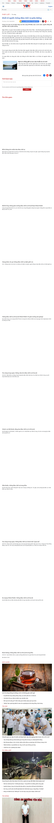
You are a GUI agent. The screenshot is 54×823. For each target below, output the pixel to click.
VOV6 (36, 1)
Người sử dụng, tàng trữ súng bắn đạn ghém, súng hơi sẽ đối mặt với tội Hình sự (23, 786)
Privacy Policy (21, 87)
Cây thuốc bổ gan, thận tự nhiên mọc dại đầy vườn (16, 698)
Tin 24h (4, 706)
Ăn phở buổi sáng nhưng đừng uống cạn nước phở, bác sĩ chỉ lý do (20, 695)
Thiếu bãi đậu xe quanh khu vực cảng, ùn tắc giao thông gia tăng (20, 745)
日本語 (28, 3)
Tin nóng (14, 14)
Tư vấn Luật (6, 750)
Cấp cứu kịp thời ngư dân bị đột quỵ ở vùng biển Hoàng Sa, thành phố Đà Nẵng (23, 739)
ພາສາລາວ (42, 3)
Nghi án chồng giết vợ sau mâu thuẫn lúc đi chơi (32, 61)
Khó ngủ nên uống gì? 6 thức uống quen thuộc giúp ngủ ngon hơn (20, 700)
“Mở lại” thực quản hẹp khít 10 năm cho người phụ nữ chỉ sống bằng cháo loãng (23, 703)
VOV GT (42, 1)
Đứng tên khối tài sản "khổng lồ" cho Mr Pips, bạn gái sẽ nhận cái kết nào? (22, 791)
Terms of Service (28, 87)
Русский (48, 3)
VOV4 (25, 1)
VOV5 (31, 1)
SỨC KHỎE (6, 662)
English (50, 6)
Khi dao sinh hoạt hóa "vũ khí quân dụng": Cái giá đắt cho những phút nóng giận (24, 783)
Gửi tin (27, 89)
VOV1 (9, 1)
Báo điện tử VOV (6, 657)
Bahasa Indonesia (21, 3)
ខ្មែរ (32, 3)
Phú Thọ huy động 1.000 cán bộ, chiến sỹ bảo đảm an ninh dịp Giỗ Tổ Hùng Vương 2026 (25, 742)
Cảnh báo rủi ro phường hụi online (12, 747)
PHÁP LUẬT (6, 14)
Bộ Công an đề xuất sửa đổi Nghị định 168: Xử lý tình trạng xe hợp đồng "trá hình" (24, 789)
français (7, 3)
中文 (3, 3)
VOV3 (20, 1)
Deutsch (13, 3)
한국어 (36, 3)
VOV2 (14, 1)
